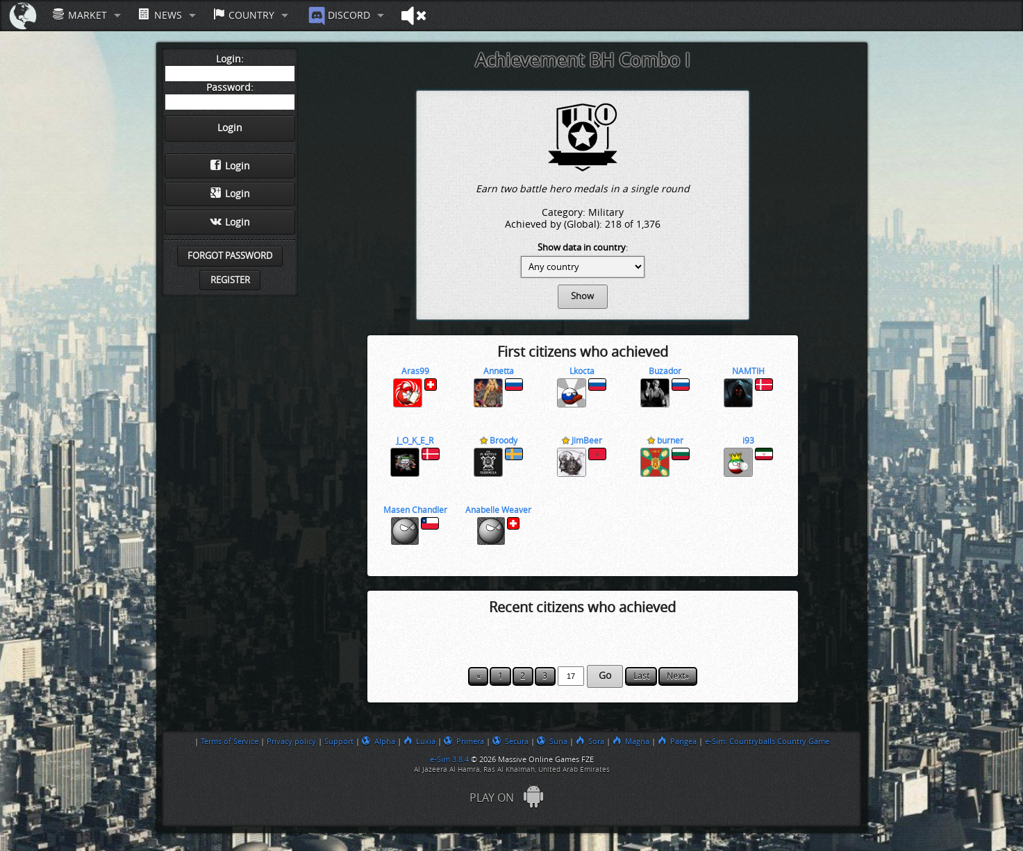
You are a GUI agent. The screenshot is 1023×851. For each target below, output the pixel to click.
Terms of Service (229, 741)
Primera (464, 741)
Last (641, 676)
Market (80, 15)
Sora (590, 741)
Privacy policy (291, 741)
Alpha (378, 741)
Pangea (677, 741)
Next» (678, 676)
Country (243, 15)
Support (339, 741)
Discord (338, 16)
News (159, 15)
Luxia (419, 741)
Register (230, 280)
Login (230, 166)
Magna (631, 741)
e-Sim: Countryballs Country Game (767, 741)
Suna (552, 741)
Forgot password (230, 256)
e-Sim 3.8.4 (449, 759)
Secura (510, 741)
